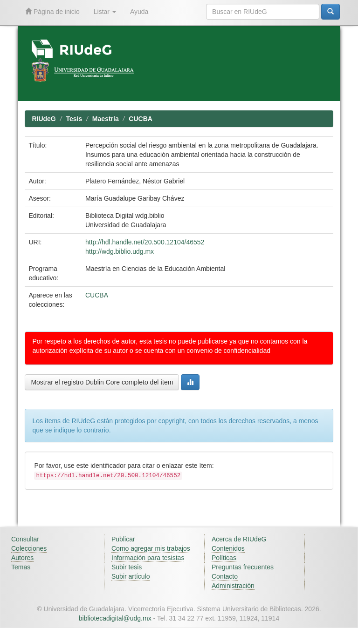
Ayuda (139, 11)
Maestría (105, 118)
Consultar (25, 539)
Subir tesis (126, 567)
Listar (105, 11)
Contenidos (228, 548)
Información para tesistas (147, 557)
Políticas (224, 557)
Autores (22, 557)
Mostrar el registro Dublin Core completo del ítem (102, 382)
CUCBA (140, 118)
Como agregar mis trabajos (150, 548)
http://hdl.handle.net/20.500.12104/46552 (144, 242)
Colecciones (29, 548)
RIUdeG (43, 118)
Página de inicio (52, 11)
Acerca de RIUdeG (239, 539)
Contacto (225, 576)
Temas (20, 567)
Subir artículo (130, 576)
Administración (233, 585)
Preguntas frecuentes (243, 567)
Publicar (123, 539)
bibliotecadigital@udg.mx (115, 618)
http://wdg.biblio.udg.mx (119, 251)
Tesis (74, 118)
